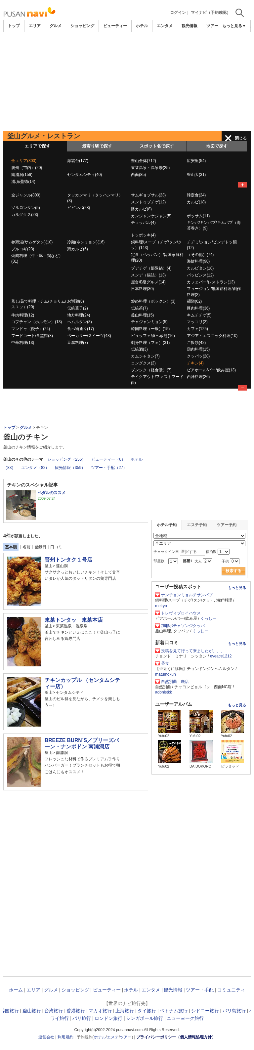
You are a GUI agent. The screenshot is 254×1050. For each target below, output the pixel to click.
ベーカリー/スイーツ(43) (89, 335)
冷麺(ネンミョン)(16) (86, 242)
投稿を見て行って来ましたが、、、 (193, 651)
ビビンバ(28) (78, 207)
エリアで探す (37, 146)
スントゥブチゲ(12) (148, 202)
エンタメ (165, 25)
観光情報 (189, 25)
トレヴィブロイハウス (181, 613)
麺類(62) (194, 301)
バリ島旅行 (234, 1010)
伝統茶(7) (139, 308)
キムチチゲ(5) (199, 315)
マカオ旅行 (100, 1010)
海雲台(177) (77, 160)
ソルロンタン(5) (25, 207)
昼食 (165, 663)
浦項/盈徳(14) (23, 181)
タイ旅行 (147, 1010)
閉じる (241, 138)
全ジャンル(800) (25, 195)
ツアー (126, 1037)
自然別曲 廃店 (175, 681)
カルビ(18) (196, 202)
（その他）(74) (200, 254)
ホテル (142, 25)
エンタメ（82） (35, 467)
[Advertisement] (127, 81)
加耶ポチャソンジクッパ (183, 625)
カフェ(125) (197, 328)
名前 (26, 547)
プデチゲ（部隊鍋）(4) (151, 268)
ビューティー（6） (108, 459)
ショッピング (82, 25)
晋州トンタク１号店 (68, 560)
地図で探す (217, 146)
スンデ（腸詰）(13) (148, 275)
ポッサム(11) (198, 216)
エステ (113, 1037)
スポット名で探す (157, 146)
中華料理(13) (22, 342)
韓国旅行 (9, 1010)
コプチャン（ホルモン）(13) (36, 321)
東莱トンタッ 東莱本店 (74, 620)
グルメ (56, 25)
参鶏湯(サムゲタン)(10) (32, 242)
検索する (233, 570)
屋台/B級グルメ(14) (148, 282)
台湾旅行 (53, 1010)
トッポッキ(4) (143, 235)
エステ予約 (197, 525)
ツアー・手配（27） (109, 467)
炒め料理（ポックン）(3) (153, 301)
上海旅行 (124, 1010)
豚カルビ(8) (141, 209)
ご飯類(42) (196, 342)
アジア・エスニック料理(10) (212, 335)
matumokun (165, 674)
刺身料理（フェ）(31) (150, 342)
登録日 (40, 547)
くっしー (208, 618)
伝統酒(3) (139, 349)
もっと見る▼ (234, 25)
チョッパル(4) (143, 222)
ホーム (16, 989)
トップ (14, 25)
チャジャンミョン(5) (149, 321)
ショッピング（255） (66, 459)
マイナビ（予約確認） (211, 12)
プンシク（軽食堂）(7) (151, 370)
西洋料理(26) (198, 376)
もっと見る (237, 588)
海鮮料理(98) (198, 261)
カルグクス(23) (24, 214)
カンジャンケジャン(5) (151, 216)
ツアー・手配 (200, 989)
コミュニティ (231, 989)
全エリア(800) (23, 160)
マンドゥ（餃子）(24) (30, 328)
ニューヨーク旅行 (185, 1018)
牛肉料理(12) (22, 315)
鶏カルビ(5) (77, 249)
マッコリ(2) (197, 321)
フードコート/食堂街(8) (32, 335)
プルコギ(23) (22, 249)
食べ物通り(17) (80, 328)
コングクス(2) (143, 363)
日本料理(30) (142, 288)
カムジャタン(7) (145, 356)
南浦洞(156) (21, 174)
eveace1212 (221, 656)
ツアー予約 (226, 525)
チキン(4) (195, 363)
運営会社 (46, 1037)
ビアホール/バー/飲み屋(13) (211, 370)
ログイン (178, 12)
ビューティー (115, 25)
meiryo (161, 606)
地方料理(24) (78, 315)
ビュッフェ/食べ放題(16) (153, 335)
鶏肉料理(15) (198, 349)
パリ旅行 (81, 1018)
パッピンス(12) (200, 275)
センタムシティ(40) (84, 174)
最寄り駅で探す (97, 146)
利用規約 (65, 1037)
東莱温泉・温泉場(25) (150, 167)
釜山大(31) (196, 174)
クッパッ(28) (198, 356)
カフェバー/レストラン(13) (211, 282)
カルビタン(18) (200, 268)
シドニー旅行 (205, 1010)
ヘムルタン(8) (79, 321)
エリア (35, 25)
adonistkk (163, 692)
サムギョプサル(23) (148, 195)
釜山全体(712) (143, 160)
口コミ (56, 547)
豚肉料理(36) (198, 308)
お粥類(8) (75, 301)
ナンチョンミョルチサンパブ (187, 595)
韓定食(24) (196, 195)
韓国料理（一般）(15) (150, 328)
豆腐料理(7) (77, 342)
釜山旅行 (31, 1010)
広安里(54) (196, 160)
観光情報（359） (70, 467)
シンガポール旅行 (144, 1018)
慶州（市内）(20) (26, 167)
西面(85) (138, 174)
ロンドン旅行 (108, 1018)
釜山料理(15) (142, 315)
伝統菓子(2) (77, 308)
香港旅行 (75, 1010)
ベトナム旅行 (174, 1010)
